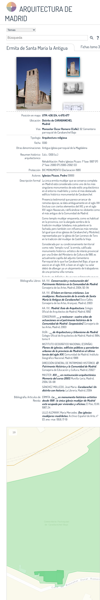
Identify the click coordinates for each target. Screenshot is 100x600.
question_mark (98, 37)
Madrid (46, 124)
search (91, 37)
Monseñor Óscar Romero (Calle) (60, 129)
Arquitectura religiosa (54, 137)
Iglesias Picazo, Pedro (54, 175)
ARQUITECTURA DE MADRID (38, 12)
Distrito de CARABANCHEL (57, 120)
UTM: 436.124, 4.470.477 (55, 115)
